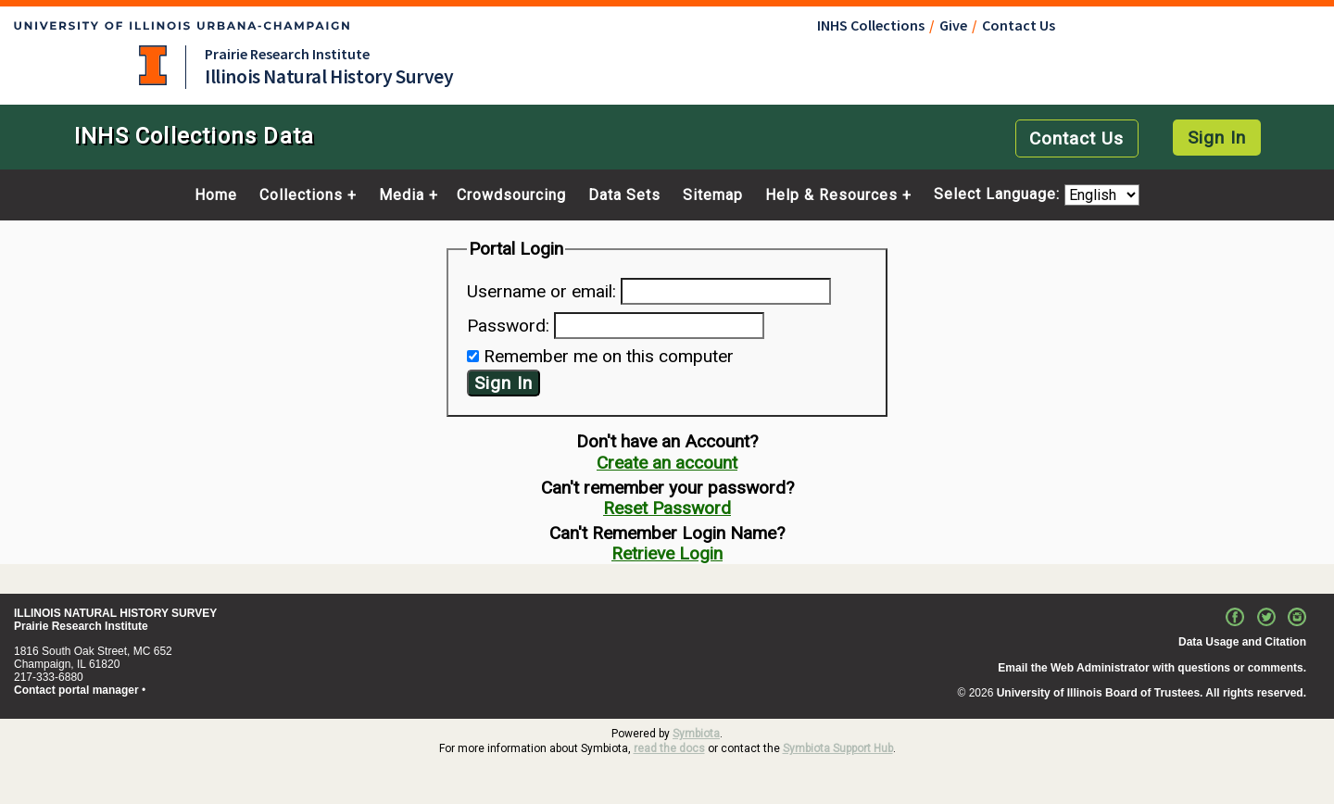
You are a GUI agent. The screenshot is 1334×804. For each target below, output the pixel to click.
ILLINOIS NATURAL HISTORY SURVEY (115, 613)
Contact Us (1018, 25)
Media (401, 195)
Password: (508, 325)
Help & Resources (831, 195)
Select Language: (999, 195)
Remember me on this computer (609, 356)
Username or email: (541, 291)
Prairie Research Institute (287, 53)
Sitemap (713, 195)
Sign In (1217, 137)
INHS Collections (871, 25)
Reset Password (667, 508)
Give (953, 25)
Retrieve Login (667, 553)
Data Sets (624, 195)
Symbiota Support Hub (838, 748)
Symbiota (696, 733)
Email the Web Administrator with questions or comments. (1152, 667)
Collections (301, 195)
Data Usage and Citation (1242, 641)
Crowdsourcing (511, 195)
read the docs (669, 748)
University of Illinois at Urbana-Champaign (153, 65)
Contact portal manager (76, 690)
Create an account (667, 462)
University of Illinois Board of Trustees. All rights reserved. (1151, 692)
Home (216, 195)
